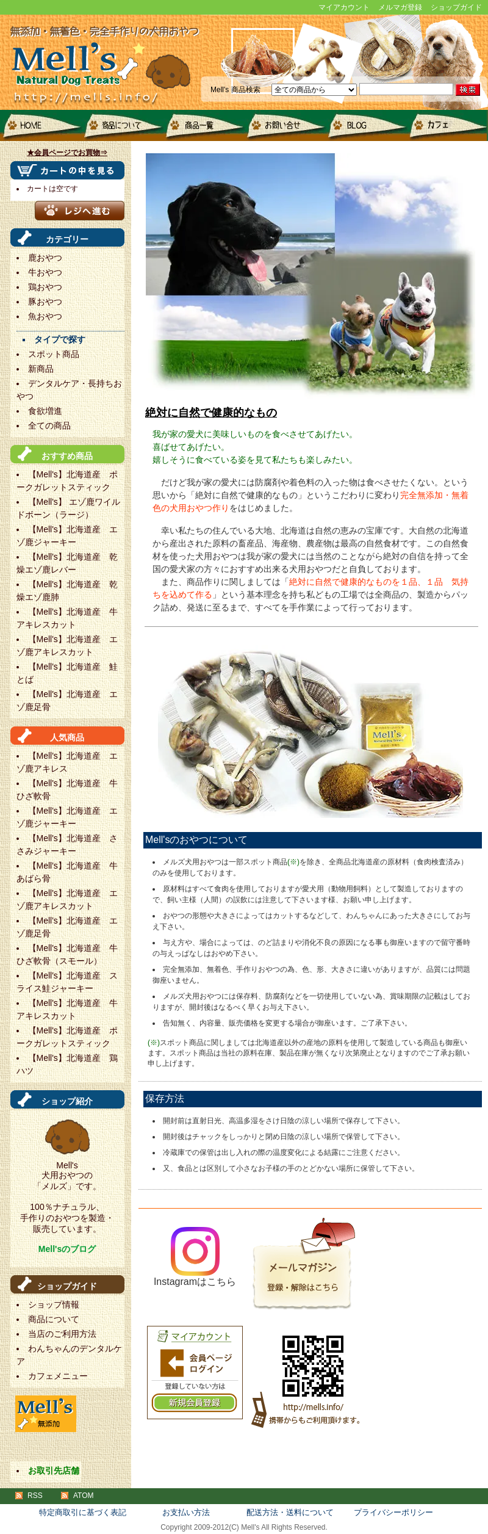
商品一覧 (202, 125)
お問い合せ (284, 125)
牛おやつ (45, 272)
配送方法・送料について (290, 1512)
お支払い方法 (186, 1512)
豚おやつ (45, 301)
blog (365, 125)
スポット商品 (53, 354)
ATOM (83, 1495)
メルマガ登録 (400, 7)
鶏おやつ (45, 287)
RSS (35, 1495)
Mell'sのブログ (67, 1249)
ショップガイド (456, 7)
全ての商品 (49, 425)
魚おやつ (45, 316)
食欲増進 (45, 411)
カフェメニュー (446, 125)
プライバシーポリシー (393, 1512)
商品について (121, 125)
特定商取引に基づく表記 (82, 1512)
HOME (40, 125)
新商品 (41, 369)
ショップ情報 (53, 1304)
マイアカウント (344, 7)
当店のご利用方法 (62, 1334)
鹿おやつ (45, 257)
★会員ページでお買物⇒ (67, 152)
